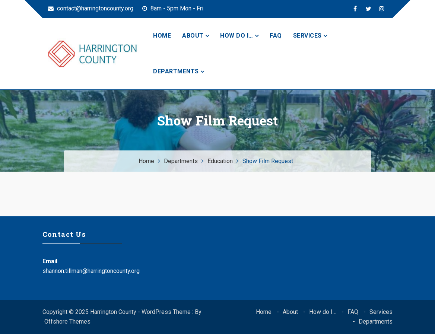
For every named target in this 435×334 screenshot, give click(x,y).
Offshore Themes (67, 321)
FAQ (276, 35)
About (193, 35)
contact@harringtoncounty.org (90, 8)
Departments (176, 71)
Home (162, 35)
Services (307, 35)
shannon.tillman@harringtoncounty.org (91, 270)
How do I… (236, 35)
